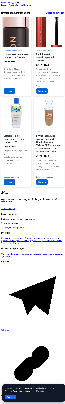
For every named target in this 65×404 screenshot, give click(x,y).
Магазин (19, 5)
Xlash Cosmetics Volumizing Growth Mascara (45, 57)
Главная (5, 5)
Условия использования (52, 254)
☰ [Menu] (18, 3)
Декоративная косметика (12, 238)
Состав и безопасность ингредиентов (42, 238)
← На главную (8, 208)
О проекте (6, 254)
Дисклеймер (6, 256)
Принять (11, 397)
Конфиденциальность (31, 254)
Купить (9, 91)
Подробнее (41, 391)
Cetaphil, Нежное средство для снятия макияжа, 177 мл (14, 139)
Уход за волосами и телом (50, 240)
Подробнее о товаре (12, 86)
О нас (11, 5)
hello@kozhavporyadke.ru (14, 228)
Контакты (27, 5)
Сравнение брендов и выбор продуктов (19, 240)
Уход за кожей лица (10, 243)
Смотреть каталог (55, 13)
